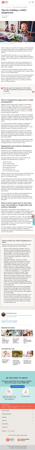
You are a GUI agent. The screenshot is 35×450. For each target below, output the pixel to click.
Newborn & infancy (16, 406)
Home (2, 7)
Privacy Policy (12, 448)
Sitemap (24, 448)
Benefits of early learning (9, 322)
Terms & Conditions (18, 448)
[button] (17, 386)
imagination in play (26, 106)
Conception (3, 406)
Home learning (13, 321)
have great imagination (22, 55)
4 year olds (9, 407)
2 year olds (29, 406)
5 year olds (15, 407)
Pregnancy (9, 406)
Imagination (5, 321)
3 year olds (3, 407)
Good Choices (5, 423)
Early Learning (8, 7)
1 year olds (23, 406)
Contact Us (4, 427)
